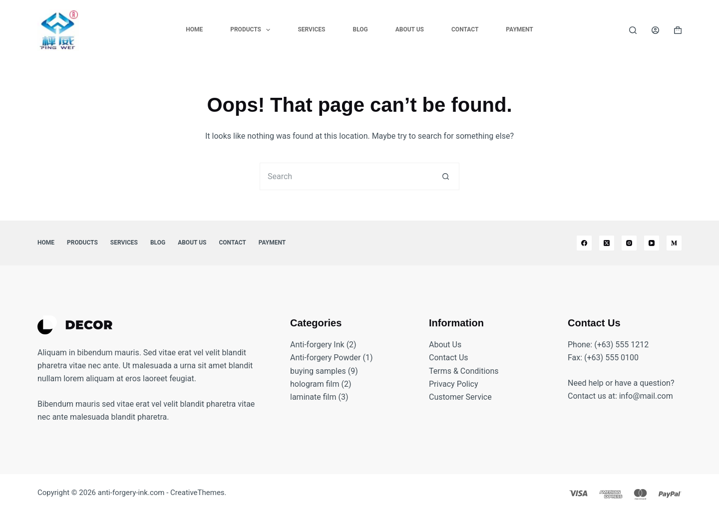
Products (252, 30)
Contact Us (448, 357)
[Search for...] (346, 176)
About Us (409, 29)
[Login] (655, 30)
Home (194, 29)
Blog (360, 29)
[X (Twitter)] (606, 243)
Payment (519, 29)
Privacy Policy (453, 384)
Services (311, 29)
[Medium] (674, 243)
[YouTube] (651, 243)
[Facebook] (584, 243)
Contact (464, 29)
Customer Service (460, 397)
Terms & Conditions (464, 371)
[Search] (633, 30)
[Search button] (445, 176)
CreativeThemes (197, 492)
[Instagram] (629, 243)
